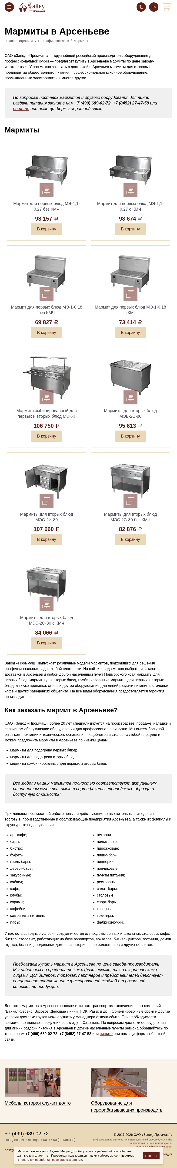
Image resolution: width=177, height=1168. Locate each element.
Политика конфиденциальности (153, 1146)
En (154, 7)
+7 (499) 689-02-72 (141, 7)
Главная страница (19, 41)
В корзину (46, 229)
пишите (21, 108)
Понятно (151, 1156)
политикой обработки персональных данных (51, 1159)
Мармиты (81, 41)
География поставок (53, 41)
